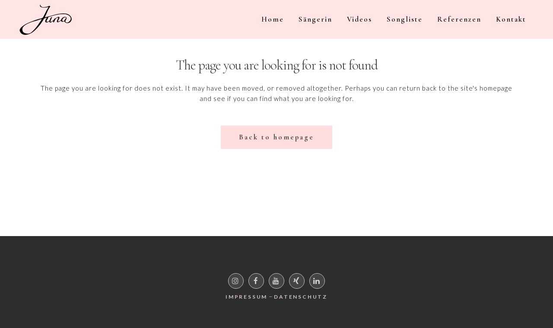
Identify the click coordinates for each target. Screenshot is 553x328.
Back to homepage (276, 137)
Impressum (246, 296)
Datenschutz (300, 296)
